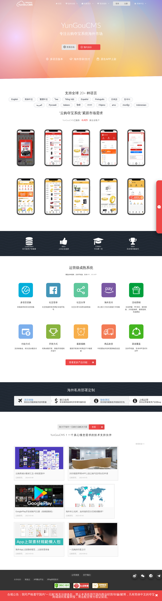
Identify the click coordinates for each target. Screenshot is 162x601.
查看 (98, 427)
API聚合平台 (38, 579)
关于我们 (87, 575)
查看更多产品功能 (82, 362)
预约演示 (86, 47)
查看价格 (69, 47)
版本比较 (71, 3)
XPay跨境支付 (52, 579)
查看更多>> (140, 444)
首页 (58, 3)
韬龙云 (27, 579)
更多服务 (103, 3)
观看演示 (87, 3)
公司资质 (75, 575)
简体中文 (140, 3)
